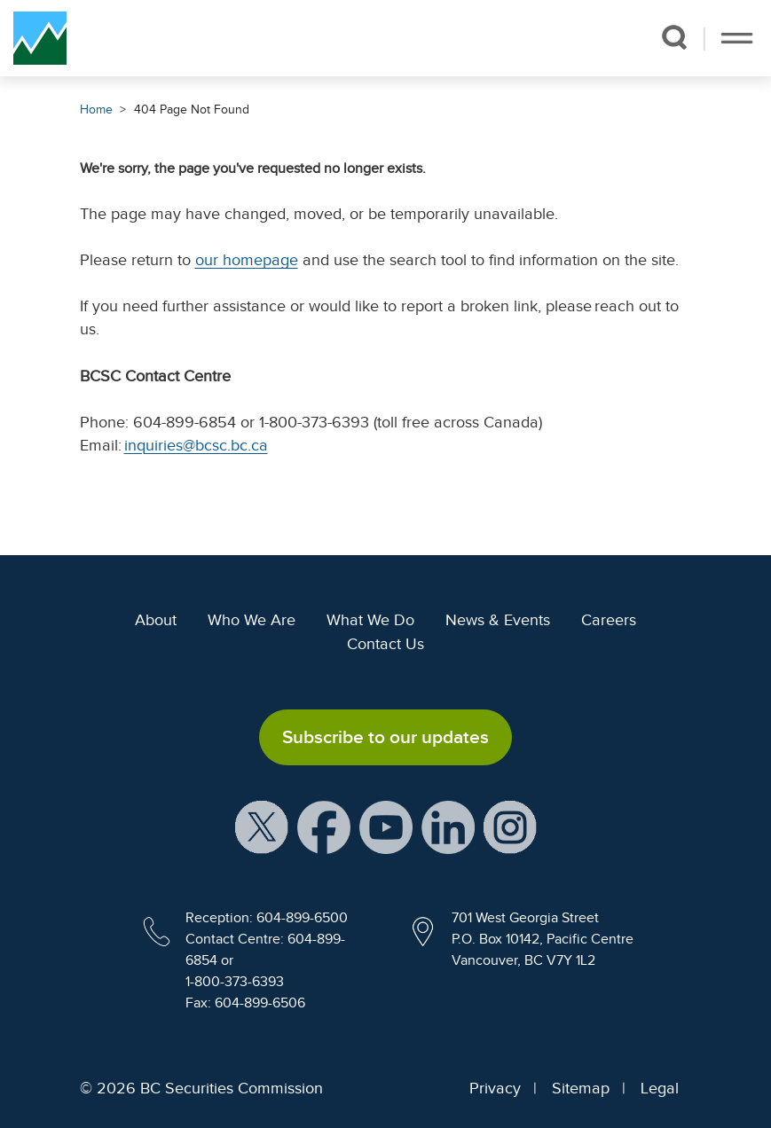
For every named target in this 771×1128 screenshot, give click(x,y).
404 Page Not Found (191, 109)
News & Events (497, 620)
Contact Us (385, 644)
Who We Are (251, 620)
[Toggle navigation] (737, 38)
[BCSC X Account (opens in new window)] (261, 826)
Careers (608, 620)
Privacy (495, 1088)
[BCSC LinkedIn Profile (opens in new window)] (448, 826)
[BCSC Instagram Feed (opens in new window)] (510, 826)
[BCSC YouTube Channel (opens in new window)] (386, 826)
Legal (660, 1088)
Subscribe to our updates (385, 737)
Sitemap (581, 1088)
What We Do (370, 620)
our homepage (246, 260)
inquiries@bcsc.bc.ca (196, 445)
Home (96, 109)
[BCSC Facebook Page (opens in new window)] (323, 826)
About (156, 620)
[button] (674, 37)
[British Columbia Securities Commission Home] (40, 38)
